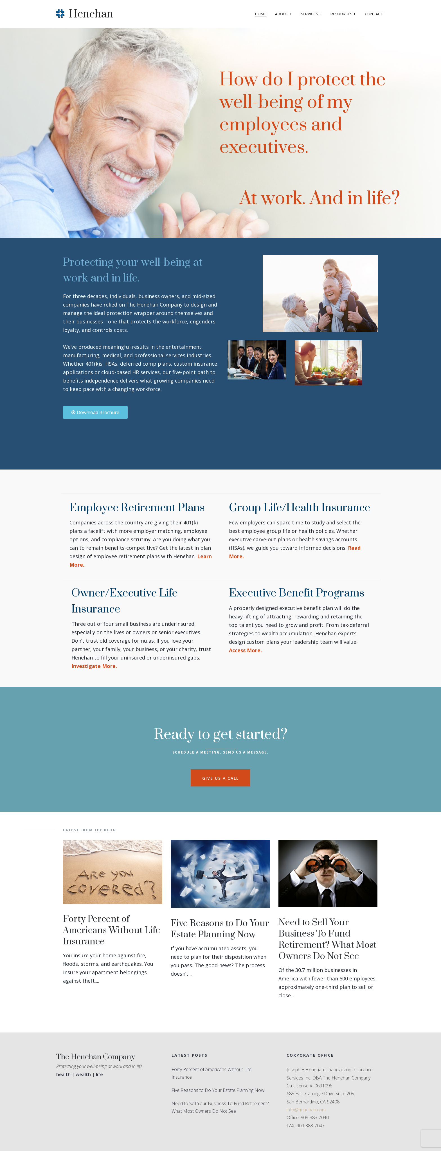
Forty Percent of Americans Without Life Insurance (111, 930)
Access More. (245, 650)
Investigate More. (94, 666)
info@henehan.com (306, 1110)
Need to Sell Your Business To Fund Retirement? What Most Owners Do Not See (327, 939)
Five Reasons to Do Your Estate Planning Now (220, 929)
